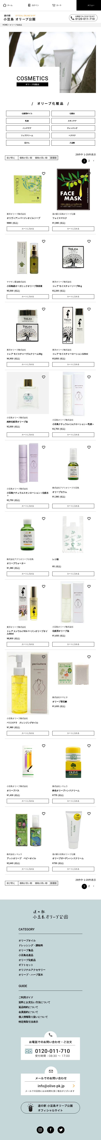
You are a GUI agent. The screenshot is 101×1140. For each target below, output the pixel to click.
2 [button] (89, 160)
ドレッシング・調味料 (31, 945)
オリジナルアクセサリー (32, 969)
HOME (5, 25)
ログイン (33, 5)
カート (57, 5)
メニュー (88, 5)
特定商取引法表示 (28, 1021)
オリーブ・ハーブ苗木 (31, 974)
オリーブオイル (27, 940)
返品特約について (28, 1007)
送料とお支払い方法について (34, 1002)
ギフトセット (26, 965)
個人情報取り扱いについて (33, 1017)
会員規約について (28, 1012)
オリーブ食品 (26, 950)
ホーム (8, 5)
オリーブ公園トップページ (50, 1107)
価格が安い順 (26, 158)
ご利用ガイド (26, 997)
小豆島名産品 (26, 955)
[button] (93, 160)
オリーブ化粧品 (27, 960)
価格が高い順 (41, 158)
